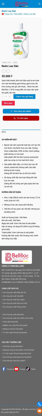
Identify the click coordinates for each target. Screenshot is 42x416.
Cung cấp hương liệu (10, 322)
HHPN (15, 62)
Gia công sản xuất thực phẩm (14, 300)
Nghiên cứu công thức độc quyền (15, 325)
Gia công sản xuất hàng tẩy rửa (14, 292)
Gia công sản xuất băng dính (13, 314)
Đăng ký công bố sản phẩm (13, 329)
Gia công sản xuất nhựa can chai (15, 303)
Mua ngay (8, 103)
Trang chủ (7, 14)
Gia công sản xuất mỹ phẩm (13, 296)
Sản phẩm (18, 14)
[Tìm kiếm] (39, 4)
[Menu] (3, 4)
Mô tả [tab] (4, 132)
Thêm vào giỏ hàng (24, 96)
